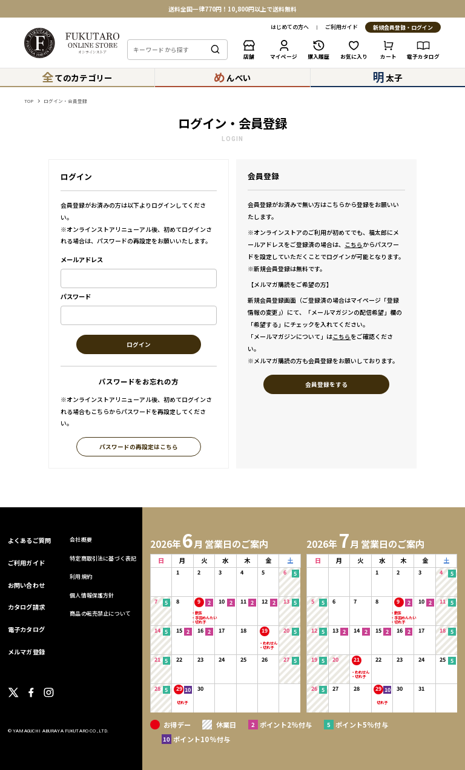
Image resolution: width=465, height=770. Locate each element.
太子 (387, 76)
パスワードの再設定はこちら (138, 447)
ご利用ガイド (341, 27)
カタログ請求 (26, 606)
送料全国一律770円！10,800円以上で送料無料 (232, 9)
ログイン (139, 344)
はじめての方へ (290, 27)
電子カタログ (26, 629)
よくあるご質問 (29, 540)
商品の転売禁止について (100, 613)
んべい (232, 76)
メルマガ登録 (26, 651)
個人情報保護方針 (92, 595)
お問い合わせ (26, 585)
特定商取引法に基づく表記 (103, 558)
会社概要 (81, 540)
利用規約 (81, 577)
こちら (354, 244)
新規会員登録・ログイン (403, 28)
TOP (28, 100)
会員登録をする (326, 384)
